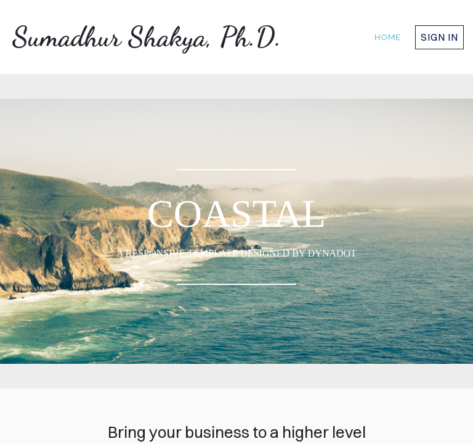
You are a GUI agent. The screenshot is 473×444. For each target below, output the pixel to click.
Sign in (439, 37)
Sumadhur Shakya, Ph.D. (146, 37)
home (387, 37)
